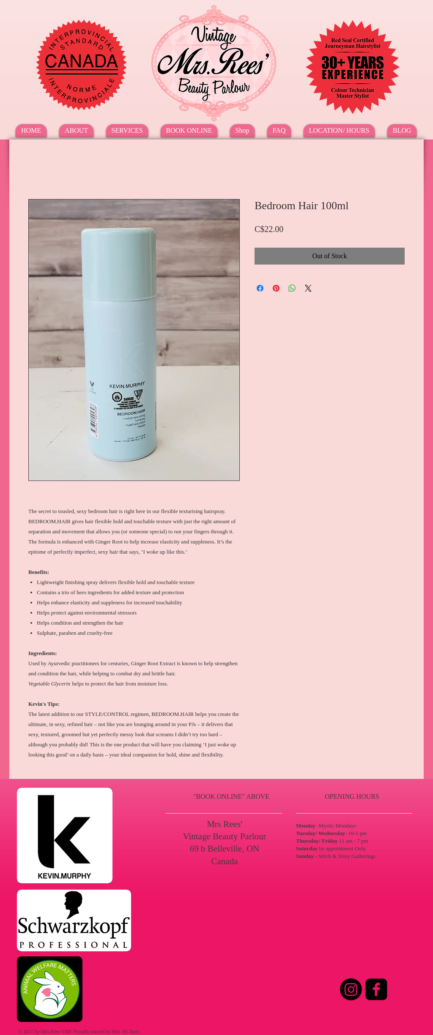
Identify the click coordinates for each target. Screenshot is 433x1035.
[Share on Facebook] (260, 288)
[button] (127, 130)
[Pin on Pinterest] (276, 288)
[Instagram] (351, 989)
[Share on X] (308, 288)
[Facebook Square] (376, 989)
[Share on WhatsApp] (292, 288)
